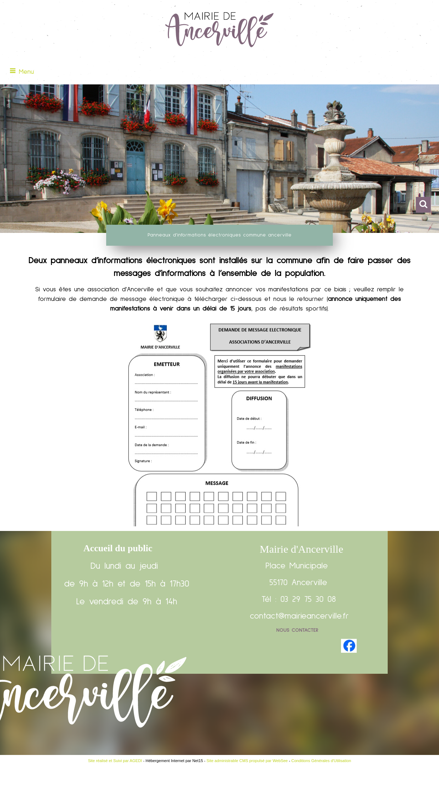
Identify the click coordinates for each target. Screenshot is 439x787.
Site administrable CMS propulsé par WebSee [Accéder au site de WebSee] (247, 761)
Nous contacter (297, 630)
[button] (423, 205)
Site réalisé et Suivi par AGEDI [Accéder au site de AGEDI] (115, 761)
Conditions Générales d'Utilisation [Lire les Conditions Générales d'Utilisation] (321, 761)
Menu (26, 72)
